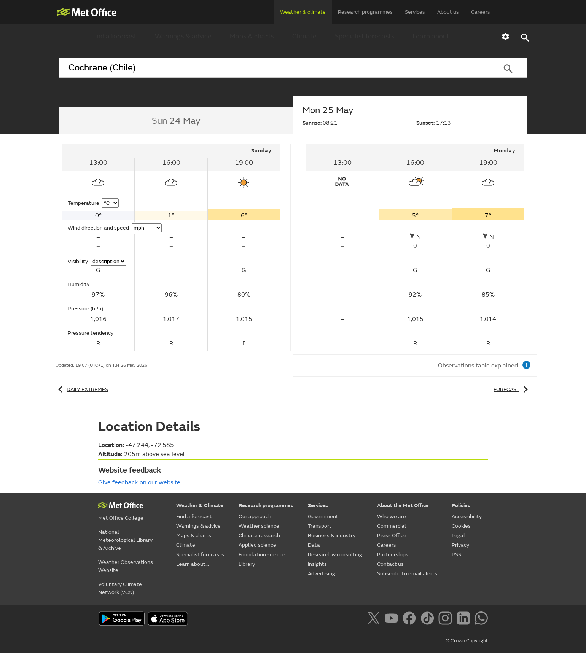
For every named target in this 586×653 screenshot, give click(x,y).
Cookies (461, 526)
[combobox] (273, 67)
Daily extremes (82, 389)
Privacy (460, 545)
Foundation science (262, 554)
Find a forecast (114, 36)
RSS (456, 554)
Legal (458, 535)
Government (323, 516)
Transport (319, 526)
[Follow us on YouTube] (393, 619)
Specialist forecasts (364, 36)
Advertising (321, 573)
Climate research (259, 535)
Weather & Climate (199, 505)
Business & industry (331, 535)
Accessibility (467, 516)
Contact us (390, 564)
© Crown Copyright (467, 641)
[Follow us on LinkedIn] (465, 619)
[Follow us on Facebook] (411, 619)
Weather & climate (303, 12)
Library (247, 564)
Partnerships (392, 554)
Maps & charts (252, 36)
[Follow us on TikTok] (428, 619)
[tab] (176, 120)
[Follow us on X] (375, 619)
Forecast (512, 389)
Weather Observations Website (125, 566)
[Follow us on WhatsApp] (481, 619)
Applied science (257, 545)
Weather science (259, 526)
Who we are (391, 516)
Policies (461, 505)
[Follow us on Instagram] (446, 619)
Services (415, 12)
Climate (304, 36)
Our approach (255, 516)
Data (314, 545)
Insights (317, 564)
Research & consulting (335, 554)
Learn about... (433, 36)
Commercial (391, 526)
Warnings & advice (183, 36)
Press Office (391, 535)
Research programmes (365, 12)
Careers (480, 12)
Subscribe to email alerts (407, 573)
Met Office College (120, 518)
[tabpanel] (172, 247)
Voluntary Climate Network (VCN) (120, 588)
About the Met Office (403, 505)
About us (448, 12)
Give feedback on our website (139, 482)
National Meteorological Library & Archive (125, 540)
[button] (524, 36)
